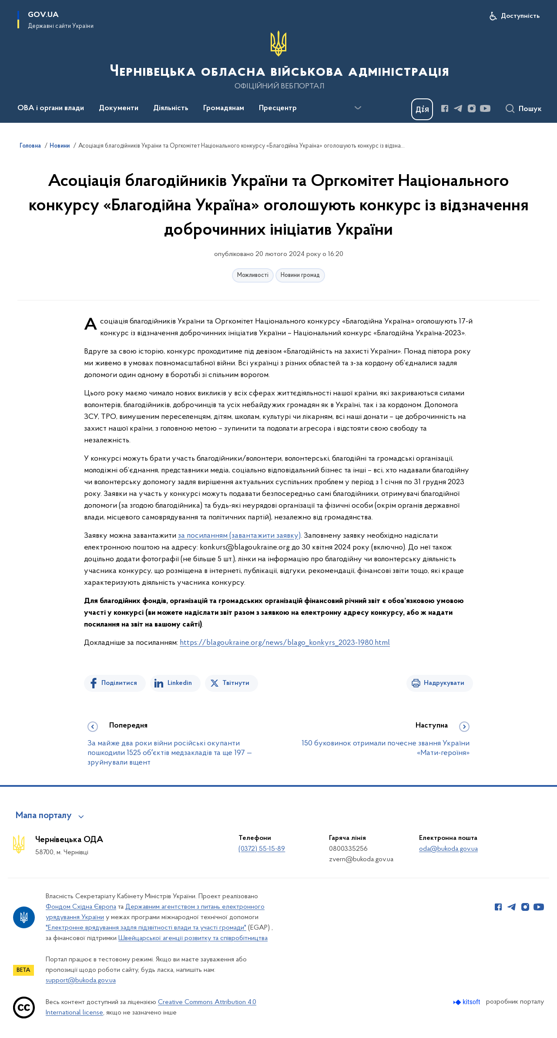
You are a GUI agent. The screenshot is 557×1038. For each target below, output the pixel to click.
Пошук (530, 109)
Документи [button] (118, 108)
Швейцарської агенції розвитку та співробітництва (193, 938)
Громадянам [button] (223, 108)
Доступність (520, 16)
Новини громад (300, 275)
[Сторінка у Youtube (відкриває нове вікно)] (485, 108)
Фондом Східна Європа (81, 906)
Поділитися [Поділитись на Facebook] (119, 683)
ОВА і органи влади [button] (50, 108)
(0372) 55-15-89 (261, 849)
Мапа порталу (44, 816)
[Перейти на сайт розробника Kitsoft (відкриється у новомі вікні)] (467, 1002)
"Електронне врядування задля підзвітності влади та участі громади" (146, 927)
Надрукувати (444, 683)
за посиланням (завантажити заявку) (239, 536)
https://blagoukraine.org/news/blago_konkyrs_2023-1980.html (285, 643)
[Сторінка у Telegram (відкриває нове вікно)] (458, 108)
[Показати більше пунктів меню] (357, 108)
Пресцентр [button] (278, 108)
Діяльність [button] (170, 108)
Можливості (252, 275)
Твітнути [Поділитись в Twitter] (235, 683)
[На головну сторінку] (278, 60)
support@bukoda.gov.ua (81, 980)
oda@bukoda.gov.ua (448, 849)
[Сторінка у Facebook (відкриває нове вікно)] (445, 108)
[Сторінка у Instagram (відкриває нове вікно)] (471, 108)
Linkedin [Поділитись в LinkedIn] (180, 683)
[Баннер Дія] (422, 109)
